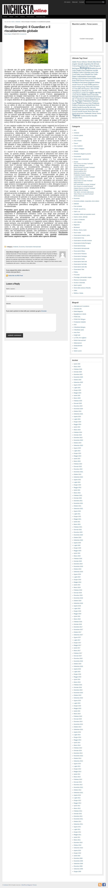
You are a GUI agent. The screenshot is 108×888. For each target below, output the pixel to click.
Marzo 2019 (77, 587)
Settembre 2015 (78, 698)
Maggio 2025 (77, 393)
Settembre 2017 (78, 635)
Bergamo (97, 66)
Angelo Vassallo (78, 64)
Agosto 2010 (77, 850)
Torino (99, 113)
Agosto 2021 (77, 511)
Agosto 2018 (77, 606)
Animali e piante (78, 135)
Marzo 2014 (77, 745)
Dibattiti (11, 16)
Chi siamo (67, 2)
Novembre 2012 (78, 787)
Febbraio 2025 (78, 401)
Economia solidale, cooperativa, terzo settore (86, 201)
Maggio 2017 (77, 645)
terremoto (80, 113)
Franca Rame (89, 80)
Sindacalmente (78, 345)
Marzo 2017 (77, 650)
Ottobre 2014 (77, 727)
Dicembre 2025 (78, 374)
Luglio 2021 (77, 514)
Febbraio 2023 (78, 464)
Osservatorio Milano (79, 251)
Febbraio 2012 (78, 811)
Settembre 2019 (78, 571)
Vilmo (80, 118)
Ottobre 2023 (77, 443)
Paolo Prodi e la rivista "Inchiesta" (83, 180)
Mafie (84, 95)
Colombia (86, 72)
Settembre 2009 (78, 863)
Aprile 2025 (77, 395)
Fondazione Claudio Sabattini (82, 175)
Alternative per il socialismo (81, 306)
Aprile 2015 (77, 711)
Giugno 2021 (77, 516)
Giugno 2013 (77, 769)
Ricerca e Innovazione (80, 280)
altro (75, 130)
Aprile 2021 (77, 521)
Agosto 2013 (77, 763)
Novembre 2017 (78, 629)
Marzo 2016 (77, 682)
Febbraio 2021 (78, 527)
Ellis (94, 78)
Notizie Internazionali (80, 340)
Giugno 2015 (77, 706)
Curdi (74, 74)
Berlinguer (75, 68)
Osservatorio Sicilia (79, 259)
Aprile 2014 (77, 742)
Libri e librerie (77, 222)
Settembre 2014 (78, 729)
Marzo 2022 (77, 493)
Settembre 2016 (78, 666)
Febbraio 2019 (78, 590)
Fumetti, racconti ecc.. (80, 209)
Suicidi (79, 111)
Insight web (77, 335)
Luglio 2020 (77, 545)
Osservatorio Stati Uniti (80, 261)
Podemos (95, 103)
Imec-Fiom (77, 332)
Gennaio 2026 (78, 372)
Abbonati (75, 2)
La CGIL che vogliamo (80, 337)
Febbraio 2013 (78, 779)
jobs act (81, 89)
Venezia (75, 118)
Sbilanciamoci (78, 343)
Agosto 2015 (77, 700)
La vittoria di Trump (86, 91)
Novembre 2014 (78, 724)
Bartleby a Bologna (79, 165)
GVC (75, 324)
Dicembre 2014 (78, 721)
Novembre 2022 (78, 472)
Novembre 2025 (78, 377)
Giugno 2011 (77, 832)
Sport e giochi (78, 285)
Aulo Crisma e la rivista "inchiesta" (83, 163)
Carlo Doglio (76, 70)
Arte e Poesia (77, 140)
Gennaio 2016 (78, 687)
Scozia (84, 107)
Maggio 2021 (77, 519)
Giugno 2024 (77, 422)
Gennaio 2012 (78, 813)
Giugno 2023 (77, 453)
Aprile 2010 (77, 855)
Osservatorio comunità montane (83, 240)
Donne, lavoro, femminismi (81, 159)
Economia (22, 247)
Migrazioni (77, 225)
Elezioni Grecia (87, 78)
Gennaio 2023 (78, 466)
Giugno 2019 (77, 579)
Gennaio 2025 (78, 403)
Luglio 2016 (77, 671)
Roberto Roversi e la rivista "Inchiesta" (84, 188)
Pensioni (85, 103)
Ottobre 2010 (77, 845)
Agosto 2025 (77, 385)
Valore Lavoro (78, 351)
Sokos (75, 348)
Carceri (76, 143)
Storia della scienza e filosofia (82, 288)
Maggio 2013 (77, 771)
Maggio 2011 (77, 834)
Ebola (89, 76)
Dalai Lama (80, 74)
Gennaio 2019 (78, 592)
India (91, 87)
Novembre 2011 (78, 819)
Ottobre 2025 (77, 379)
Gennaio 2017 (78, 656)
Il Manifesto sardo (79, 330)
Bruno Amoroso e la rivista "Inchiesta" (84, 167)
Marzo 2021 (77, 524)
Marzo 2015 (77, 713)
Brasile (92, 68)
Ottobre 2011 (77, 821)
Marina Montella (92, 95)
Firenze (82, 80)
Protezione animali (84, 105)
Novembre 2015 (78, 692)
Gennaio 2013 (78, 782)
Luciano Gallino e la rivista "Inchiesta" (84, 177)
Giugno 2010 (77, 853)
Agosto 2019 (77, 574)
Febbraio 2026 (78, 369)
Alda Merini (97, 62)
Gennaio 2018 (78, 624)
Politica (74, 105)
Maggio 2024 (77, 424)
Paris (79, 103)
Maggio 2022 (77, 487)
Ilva (87, 87)
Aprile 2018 (77, 616)
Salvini (74, 107)
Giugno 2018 (77, 611)
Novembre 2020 (78, 535)
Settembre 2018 (78, 603)
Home (12, 21)
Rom (97, 105)
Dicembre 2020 (78, 532)
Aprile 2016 (77, 679)
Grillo (90, 84)
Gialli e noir (77, 211)
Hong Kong (81, 87)
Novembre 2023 (78, 440)
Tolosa (94, 113)
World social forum (79, 196)
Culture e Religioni (79, 148)
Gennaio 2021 (78, 529)
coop (92, 72)
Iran (76, 89)
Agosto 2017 (77, 637)
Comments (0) (23, 34)
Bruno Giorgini (7, 34)
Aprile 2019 (77, 585)
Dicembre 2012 (78, 784)
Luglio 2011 (77, 829)
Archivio (76, 138)
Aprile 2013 (77, 774)
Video (16, 16)
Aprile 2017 (77, 648)
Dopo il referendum (79, 76)
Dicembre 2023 (78, 437)
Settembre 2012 (78, 792)
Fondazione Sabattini (80, 322)
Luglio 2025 (77, 387)
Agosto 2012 (77, 795)
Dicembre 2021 (78, 500)
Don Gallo (94, 74)
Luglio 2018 (77, 608)
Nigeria (97, 99)
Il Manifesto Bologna (79, 327)
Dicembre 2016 (78, 658)
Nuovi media (77, 232)
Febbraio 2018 (78, 621)
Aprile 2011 (77, 837)
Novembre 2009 (78, 861)
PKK (90, 103)
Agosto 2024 (77, 416)
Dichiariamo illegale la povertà (82, 154)
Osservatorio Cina (79, 238)
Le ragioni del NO (93, 93)
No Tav (74, 101)
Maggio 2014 (77, 740)
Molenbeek (89, 97)
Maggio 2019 (77, 582)
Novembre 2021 (78, 503)
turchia (88, 116)
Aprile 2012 (77, 805)
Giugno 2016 (77, 674)
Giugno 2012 (77, 800)
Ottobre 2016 (77, 663)
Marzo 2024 (77, 429)
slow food (85, 109)
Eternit (99, 78)
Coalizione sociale (91, 70)
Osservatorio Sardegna (80, 256)
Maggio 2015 (77, 708)
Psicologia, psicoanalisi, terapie (82, 277)
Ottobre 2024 (77, 411)
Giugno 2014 (77, 737)
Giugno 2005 (77, 871)
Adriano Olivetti (87, 62)
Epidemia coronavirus (80, 173)
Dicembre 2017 (78, 627)
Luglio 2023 (77, 450)
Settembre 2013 (78, 761)
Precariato (77, 274)
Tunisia (83, 116)
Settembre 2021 (78, 508)
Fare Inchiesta (30, 16)
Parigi (74, 103)
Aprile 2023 (77, 458)
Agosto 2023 (77, 448)
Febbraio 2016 (78, 685)
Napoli (92, 99)
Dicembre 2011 (78, 816)
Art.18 (93, 64)
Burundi (98, 68)
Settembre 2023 (78, 445)
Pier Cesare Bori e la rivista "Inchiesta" (84, 184)
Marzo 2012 (77, 808)
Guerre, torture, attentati (80, 217)
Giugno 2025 (77, 390)
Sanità (79, 107)
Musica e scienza (79, 179)
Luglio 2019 (77, 577)
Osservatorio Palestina (80, 253)
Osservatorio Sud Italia (80, 264)
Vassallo (94, 116)
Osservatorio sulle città (80, 267)
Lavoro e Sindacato (79, 219)
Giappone (91, 82)
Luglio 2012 (77, 798)
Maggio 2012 (77, 803)
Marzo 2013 (77, 777)
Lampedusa (76, 93)
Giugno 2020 (77, 548)
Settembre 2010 (78, 848)
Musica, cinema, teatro (80, 230)
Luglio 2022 (77, 482)
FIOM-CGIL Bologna (79, 319)
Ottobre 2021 (77, 506)
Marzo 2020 (77, 556)
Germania (83, 82)
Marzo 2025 (77, 398)
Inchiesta (5, 885)
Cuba (96, 72)
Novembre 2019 (78, 566)
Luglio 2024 (77, 419)
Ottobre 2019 (77, 569)
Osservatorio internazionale (33, 247)
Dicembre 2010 (78, 842)
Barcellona (81, 66)
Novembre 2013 (78, 756)
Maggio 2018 (77, 614)
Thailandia (87, 113)
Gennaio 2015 (78, 719)
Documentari (77, 156)
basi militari (89, 66)
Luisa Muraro (77, 95)
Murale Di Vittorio (83, 99)
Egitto (93, 76)
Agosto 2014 (77, 732)
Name (10, 288)
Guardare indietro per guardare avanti (84, 214)
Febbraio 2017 (78, 653)
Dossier (5, 16)
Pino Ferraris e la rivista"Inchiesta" (83, 186)
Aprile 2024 (77, 427)
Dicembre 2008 (78, 866)
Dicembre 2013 (78, 753)
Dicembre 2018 (78, 595)
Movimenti (77, 227)
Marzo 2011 (77, 840)
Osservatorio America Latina (82, 235)
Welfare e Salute (78, 293)
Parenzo (95, 101)
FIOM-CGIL (77, 316)
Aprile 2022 (77, 490)
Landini (83, 93)
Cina (82, 70)
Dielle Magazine (78, 311)
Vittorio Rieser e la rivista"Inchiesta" (84, 194)
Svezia (84, 111)
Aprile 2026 (77, 364)
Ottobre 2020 (77, 537)
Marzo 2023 (77, 461)
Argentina (87, 64)
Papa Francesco (84, 101)
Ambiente (18, 21)
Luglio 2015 (77, 703)
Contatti (81, 2)
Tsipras (76, 115)
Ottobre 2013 (77, 758)
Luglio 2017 (77, 640)
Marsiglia (75, 97)
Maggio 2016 (77, 677)
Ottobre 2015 (77, 695)
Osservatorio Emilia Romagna (82, 243)
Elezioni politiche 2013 (80, 171)
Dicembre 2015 (78, 690)
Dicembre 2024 (78, 406)
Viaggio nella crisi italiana (81, 190)
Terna (90, 111)
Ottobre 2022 (77, 474)
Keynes (86, 89)
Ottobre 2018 (77, 600)
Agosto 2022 (77, 479)
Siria (80, 109)
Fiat (77, 80)
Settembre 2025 (78, 382)
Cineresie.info (78, 309)
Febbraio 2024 (78, 432)
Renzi (93, 105)
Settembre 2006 (78, 869)
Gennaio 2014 (78, 750)
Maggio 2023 (77, 456)
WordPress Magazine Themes (29, 885)
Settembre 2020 (78, 540)
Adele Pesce (76, 62)
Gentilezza (76, 82)
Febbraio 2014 (78, 748)
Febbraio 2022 (78, 495)
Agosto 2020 (77, 543)
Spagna (91, 109)
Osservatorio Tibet (40, 16)
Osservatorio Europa (79, 246)
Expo (74, 80)
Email (15, 296)
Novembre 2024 (78, 408)
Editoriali (22, 16)
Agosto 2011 (77, 827)
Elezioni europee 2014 (80, 169)
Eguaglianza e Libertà (80, 314)
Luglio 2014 (77, 734)
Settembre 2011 (78, 824)
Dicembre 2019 (78, 564)
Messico (82, 97)
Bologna (85, 67)
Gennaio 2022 (78, 498)
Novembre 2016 (78, 661)
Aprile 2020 (77, 553)
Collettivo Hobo (77, 72)
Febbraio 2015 (78, 716)
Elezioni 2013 (77, 78)
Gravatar (44, 311)
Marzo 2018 (77, 619)
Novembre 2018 (78, 598)
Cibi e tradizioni (78, 146)
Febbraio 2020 (78, 558)
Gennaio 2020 (78, 561)
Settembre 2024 (78, 414)
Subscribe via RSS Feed (15, 275)
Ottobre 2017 (77, 632)
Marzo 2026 (77, 366)
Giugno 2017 (77, 642)
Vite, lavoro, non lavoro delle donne (84, 192)
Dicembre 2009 (78, 858)
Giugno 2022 (77, 485)
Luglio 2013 (77, 766)
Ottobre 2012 (77, 790)
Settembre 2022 (78, 477)
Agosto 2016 (77, 669)
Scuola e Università (79, 282)
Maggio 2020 (77, 550)
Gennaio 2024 (78, 435)
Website (8, 303)
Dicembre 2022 (78, 469)
